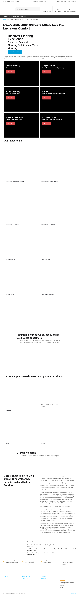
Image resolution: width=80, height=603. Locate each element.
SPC (6, 294)
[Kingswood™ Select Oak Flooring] (21, 162)
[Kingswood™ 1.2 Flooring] (57, 205)
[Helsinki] (57, 393)
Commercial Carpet (10, 444)
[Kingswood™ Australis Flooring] (57, 162)
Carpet (42, 406)
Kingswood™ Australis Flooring (49, 183)
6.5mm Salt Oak (9, 296)
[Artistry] (57, 429)
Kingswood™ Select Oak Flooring (14, 183)
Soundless (8, 412)
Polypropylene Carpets (51, 406)
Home (4, 21)
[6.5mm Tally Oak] (57, 244)
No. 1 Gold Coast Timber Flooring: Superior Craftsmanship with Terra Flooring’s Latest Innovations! (51, 551)
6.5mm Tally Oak (45, 261)
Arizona (7, 445)
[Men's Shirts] (57, 101)
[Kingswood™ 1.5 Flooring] (21, 205)
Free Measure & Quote (69, 10)
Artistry (43, 445)
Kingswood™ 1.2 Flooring (48, 226)
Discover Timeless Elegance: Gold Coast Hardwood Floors (41, 555)
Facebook (43, 578)
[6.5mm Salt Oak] (21, 279)
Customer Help (26, 578)
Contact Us (25, 580)
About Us (5, 578)
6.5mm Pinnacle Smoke (47, 296)
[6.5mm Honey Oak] (21, 244)
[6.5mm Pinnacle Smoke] (57, 279)
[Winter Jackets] (21, 101)
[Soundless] (21, 395)
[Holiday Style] (21, 75)
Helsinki (43, 408)
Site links (73, 595)
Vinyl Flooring (9, 411)
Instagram (43, 580)
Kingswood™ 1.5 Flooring (12, 226)
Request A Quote (47, 10)
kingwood (7, 182)
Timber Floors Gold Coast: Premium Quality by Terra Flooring (42, 547)
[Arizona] (21, 429)
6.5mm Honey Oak (10, 261)
